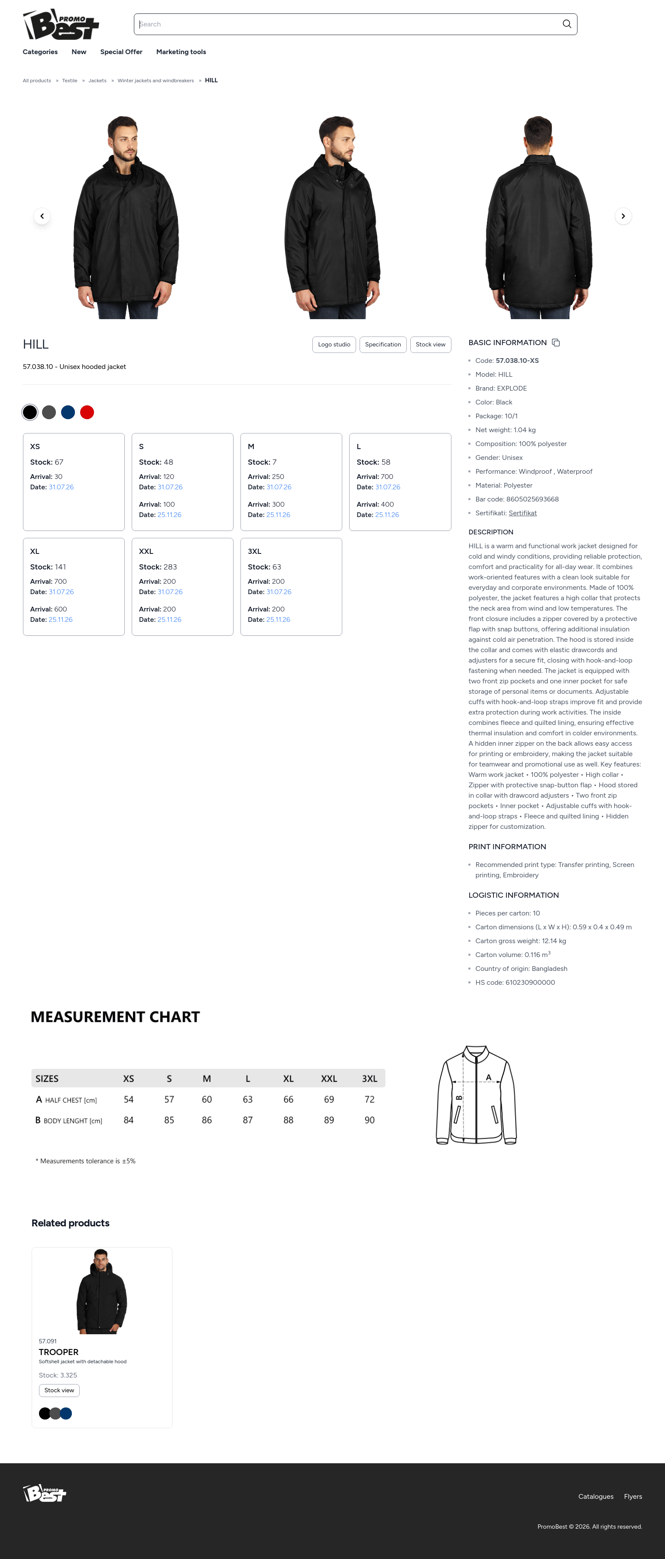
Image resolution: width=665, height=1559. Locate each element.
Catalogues (595, 1496)
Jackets (97, 81)
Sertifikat (523, 513)
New (78, 52)
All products (37, 81)
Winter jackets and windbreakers (155, 81)
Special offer (122, 52)
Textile (69, 81)
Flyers (633, 1496)
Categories (40, 52)
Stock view (431, 344)
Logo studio (334, 344)
